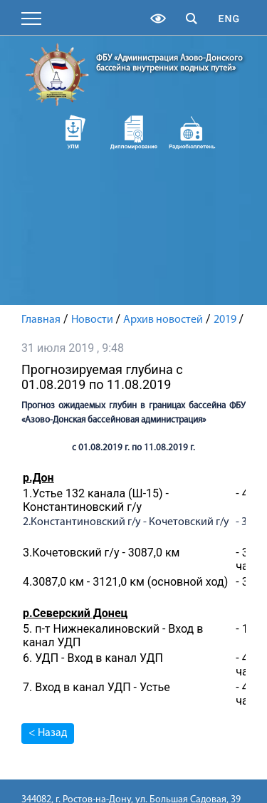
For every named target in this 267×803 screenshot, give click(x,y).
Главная (41, 320)
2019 (225, 320)
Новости (92, 320)
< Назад (47, 733)
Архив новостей (163, 320)
